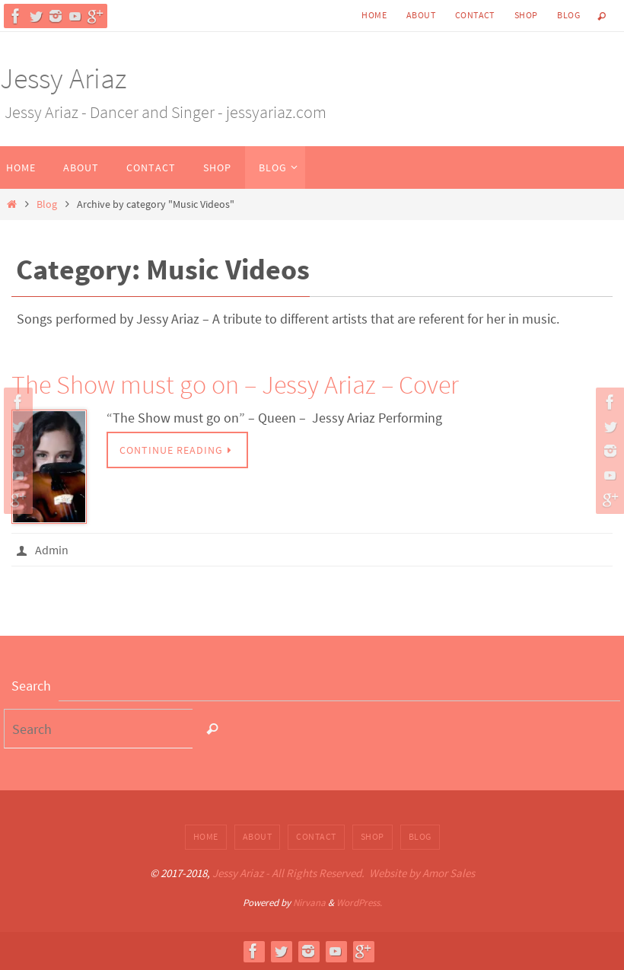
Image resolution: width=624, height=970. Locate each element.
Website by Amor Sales (422, 873)
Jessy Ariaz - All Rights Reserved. (288, 873)
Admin (51, 549)
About (420, 15)
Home (374, 15)
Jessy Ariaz (63, 78)
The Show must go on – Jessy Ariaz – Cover (235, 384)
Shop (526, 15)
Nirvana (309, 902)
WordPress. (359, 902)
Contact (475, 15)
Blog (568, 15)
